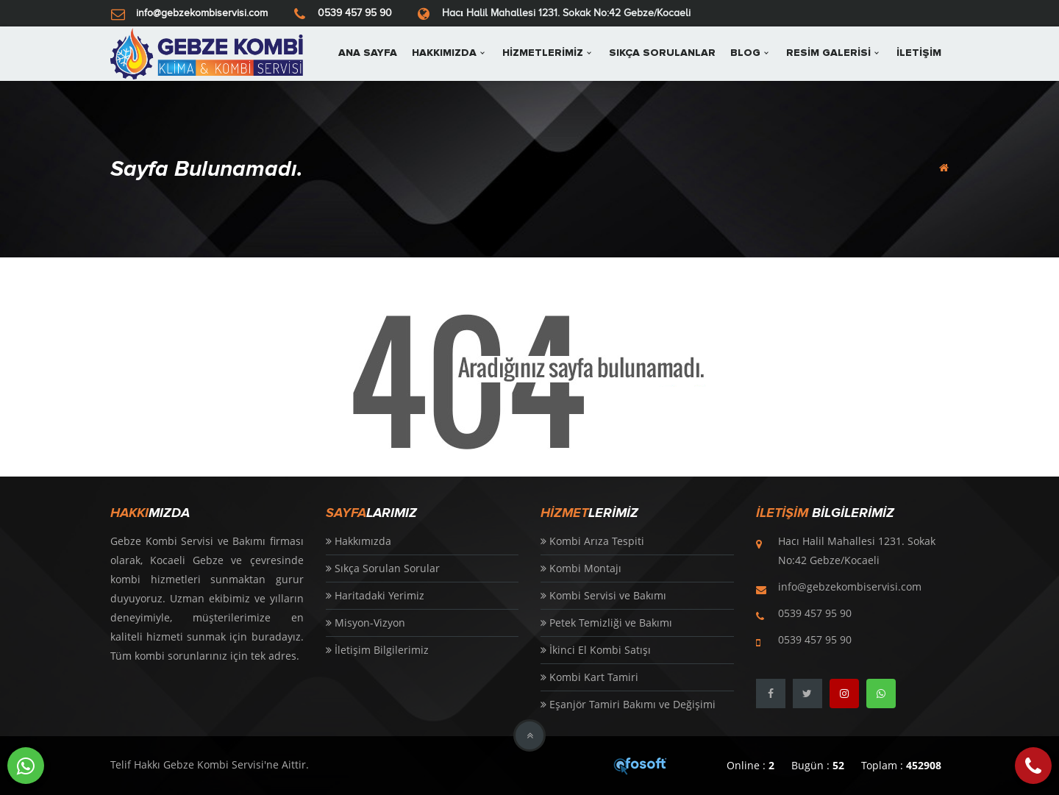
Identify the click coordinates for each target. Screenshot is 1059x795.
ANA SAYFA (367, 53)
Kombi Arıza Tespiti (592, 541)
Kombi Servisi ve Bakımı (603, 595)
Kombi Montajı (581, 568)
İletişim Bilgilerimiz (377, 650)
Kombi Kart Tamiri (589, 677)
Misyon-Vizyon (365, 623)
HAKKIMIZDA (444, 53)
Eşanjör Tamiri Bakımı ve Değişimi (628, 704)
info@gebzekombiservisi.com (202, 12)
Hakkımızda (358, 541)
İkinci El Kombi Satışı (596, 650)
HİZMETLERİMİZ (542, 53)
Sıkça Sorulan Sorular (383, 568)
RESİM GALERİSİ (828, 53)
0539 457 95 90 (355, 12)
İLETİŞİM (918, 53)
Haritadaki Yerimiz (375, 595)
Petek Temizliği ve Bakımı (606, 623)
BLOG (745, 53)
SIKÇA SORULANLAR (662, 53)
